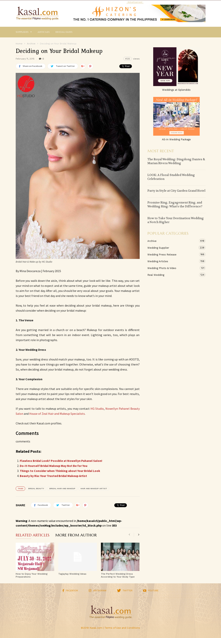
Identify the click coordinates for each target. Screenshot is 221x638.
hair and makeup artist (94, 488)
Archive (172, 241)
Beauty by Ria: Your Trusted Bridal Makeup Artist (53, 476)
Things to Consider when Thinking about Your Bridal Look (60, 471)
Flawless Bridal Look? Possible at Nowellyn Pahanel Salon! (61, 461)
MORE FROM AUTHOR (76, 535)
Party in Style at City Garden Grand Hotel (176, 191)
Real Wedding (172, 275)
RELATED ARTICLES (32, 535)
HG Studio (97, 408)
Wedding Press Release (172, 254)
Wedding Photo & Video (172, 268)
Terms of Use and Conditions (122, 627)
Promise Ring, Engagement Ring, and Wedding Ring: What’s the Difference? (174, 204)
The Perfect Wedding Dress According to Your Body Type (118, 575)
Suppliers (24, 32)
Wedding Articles (172, 261)
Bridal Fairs (63, 32)
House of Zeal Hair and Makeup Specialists (57, 414)
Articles (44, 32)
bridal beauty (36, 488)
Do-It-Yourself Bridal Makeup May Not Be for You (53, 466)
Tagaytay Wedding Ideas (72, 573)
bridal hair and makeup (62, 488)
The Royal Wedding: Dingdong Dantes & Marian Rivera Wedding (176, 161)
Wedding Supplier (172, 248)
